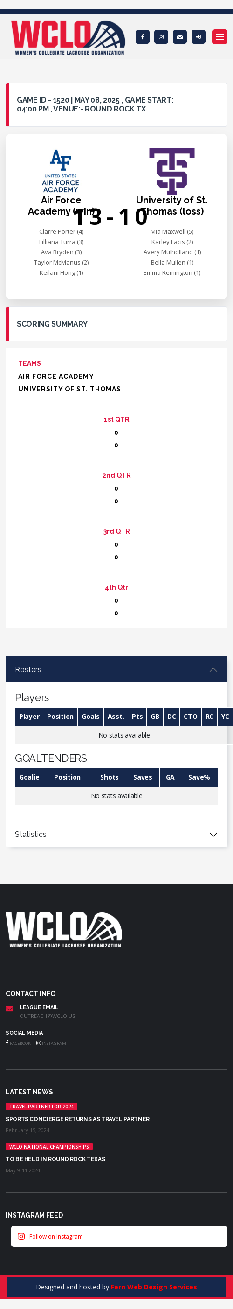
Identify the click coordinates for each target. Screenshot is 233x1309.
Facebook (18, 1043)
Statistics (31, 834)
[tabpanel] (116, 740)
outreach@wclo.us (47, 1016)
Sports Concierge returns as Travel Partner (78, 1119)
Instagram (51, 1043)
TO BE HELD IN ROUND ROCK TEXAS (55, 1159)
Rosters (28, 669)
